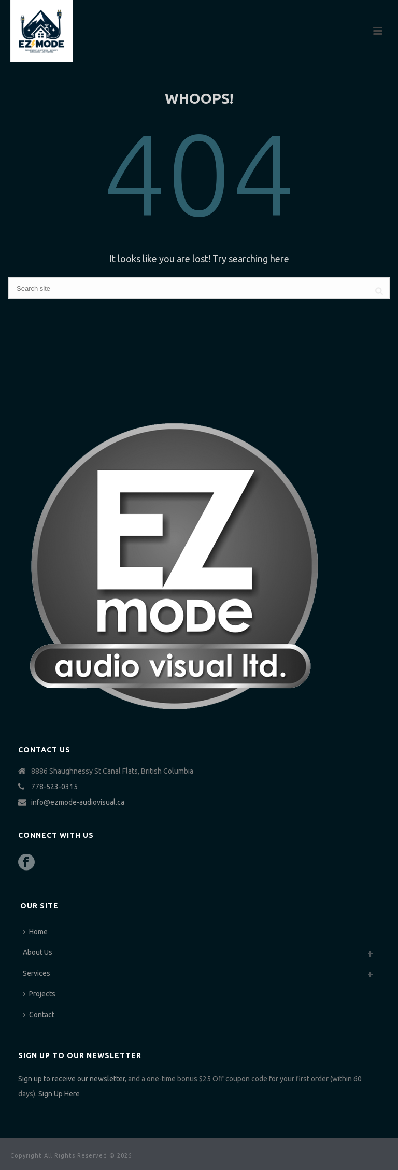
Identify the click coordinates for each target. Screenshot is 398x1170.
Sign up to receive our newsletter (71, 1079)
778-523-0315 (54, 786)
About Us (37, 952)
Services (36, 973)
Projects (39, 994)
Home (35, 932)
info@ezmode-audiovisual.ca (77, 802)
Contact (38, 1014)
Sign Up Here (59, 1094)
